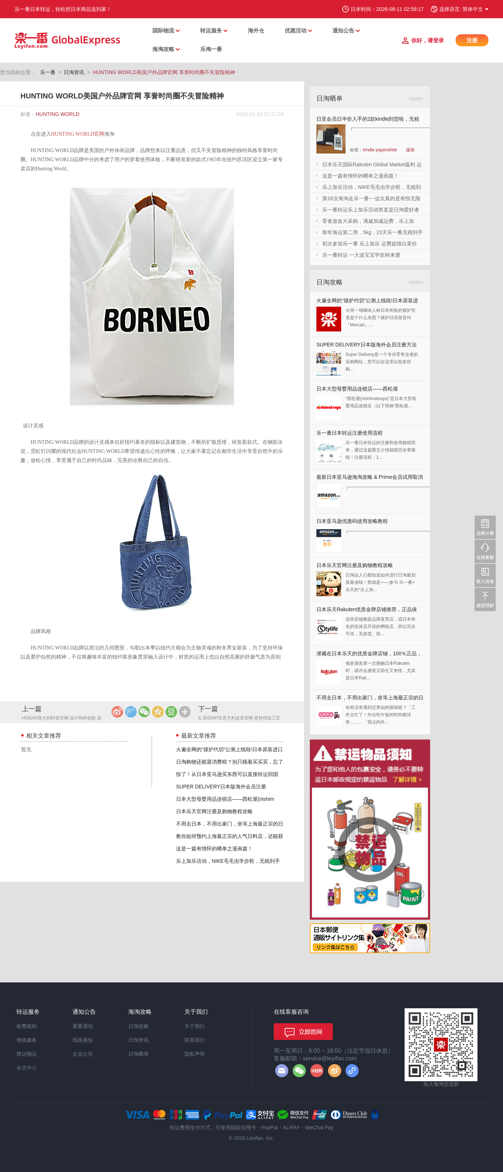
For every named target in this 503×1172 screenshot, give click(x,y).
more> (416, 98)
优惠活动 (296, 30)
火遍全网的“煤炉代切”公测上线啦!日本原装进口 (229, 749)
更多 (185, 712)
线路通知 (83, 1040)
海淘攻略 (163, 49)
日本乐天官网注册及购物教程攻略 (214, 811)
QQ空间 (158, 712)
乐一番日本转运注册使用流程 (349, 433)
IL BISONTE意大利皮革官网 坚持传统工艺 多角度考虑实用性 (239, 718)
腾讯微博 (131, 712)
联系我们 (194, 1040)
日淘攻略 (138, 1026)
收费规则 (26, 1026)
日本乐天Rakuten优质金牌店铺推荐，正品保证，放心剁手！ (366, 611)
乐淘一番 (211, 49)
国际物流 (163, 30)
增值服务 (26, 1040)
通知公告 (343, 30)
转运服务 (211, 30)
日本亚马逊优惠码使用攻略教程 (352, 521)
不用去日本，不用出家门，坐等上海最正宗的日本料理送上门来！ (370, 699)
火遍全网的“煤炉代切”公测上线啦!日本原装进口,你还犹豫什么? (367, 302)
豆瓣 (171, 712)
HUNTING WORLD (57, 114)
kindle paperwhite (380, 149)
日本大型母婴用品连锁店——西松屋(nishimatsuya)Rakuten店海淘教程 (357, 390)
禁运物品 (26, 1054)
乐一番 (47, 72)
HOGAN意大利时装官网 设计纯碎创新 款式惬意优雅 (62, 718)
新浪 (117, 712)
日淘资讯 (74, 72)
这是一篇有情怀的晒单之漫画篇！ (214, 848)
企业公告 (83, 1054)
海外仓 (256, 30)
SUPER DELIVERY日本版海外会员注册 (221, 786)
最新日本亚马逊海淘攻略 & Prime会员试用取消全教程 (369, 478)
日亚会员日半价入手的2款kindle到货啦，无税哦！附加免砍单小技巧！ (367, 120)
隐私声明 (194, 1054)
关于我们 (194, 1026)
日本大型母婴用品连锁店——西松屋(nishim (225, 799)
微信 (144, 712)
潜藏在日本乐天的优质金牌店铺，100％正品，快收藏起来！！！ (369, 655)
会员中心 (26, 1068)
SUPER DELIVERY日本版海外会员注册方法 (366, 345)
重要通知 (83, 1026)
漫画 (410, 149)
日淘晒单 (138, 1054)
